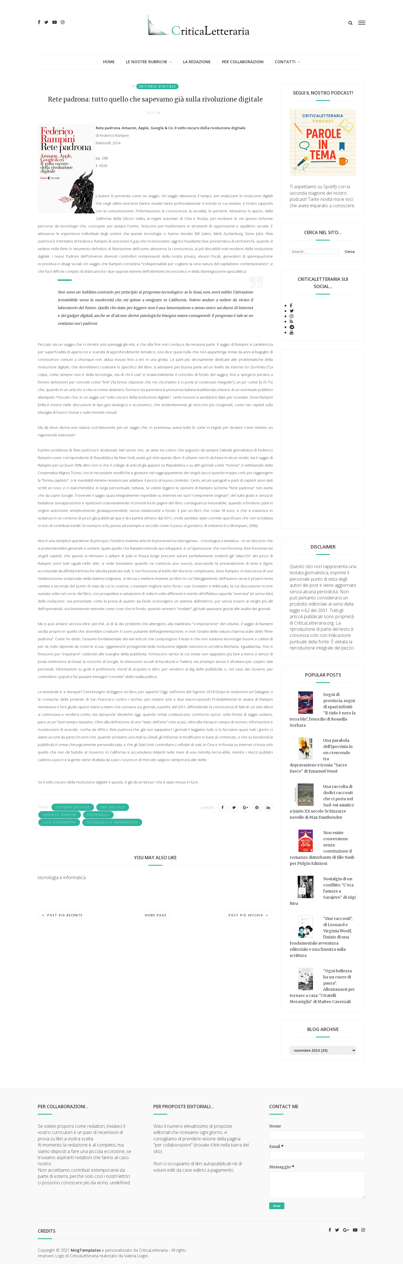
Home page (156, 915)
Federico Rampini (60, 815)
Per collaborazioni (243, 61)
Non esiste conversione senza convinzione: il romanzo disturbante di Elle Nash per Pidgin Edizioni (322, 848)
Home (109, 61)
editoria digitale (157, 86)
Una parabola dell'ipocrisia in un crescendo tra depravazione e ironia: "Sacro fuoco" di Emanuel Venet (321, 756)
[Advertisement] (323, 439)
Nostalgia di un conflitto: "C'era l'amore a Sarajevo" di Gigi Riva (323, 891)
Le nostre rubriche (146, 61)
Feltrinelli (98, 815)
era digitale (112, 807)
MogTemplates (86, 1250)
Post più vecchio (248, 915)
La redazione (197, 61)
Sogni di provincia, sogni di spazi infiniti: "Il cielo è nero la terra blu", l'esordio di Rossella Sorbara (322, 710)
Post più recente (62, 915)
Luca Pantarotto (59, 822)
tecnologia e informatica (112, 822)
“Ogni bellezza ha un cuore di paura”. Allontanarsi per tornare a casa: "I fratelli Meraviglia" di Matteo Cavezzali (322, 986)
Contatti (285, 61)
